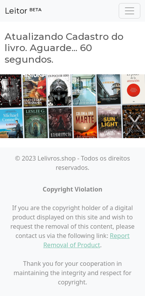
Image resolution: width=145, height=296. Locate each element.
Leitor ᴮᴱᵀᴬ (23, 10)
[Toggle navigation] (129, 11)
